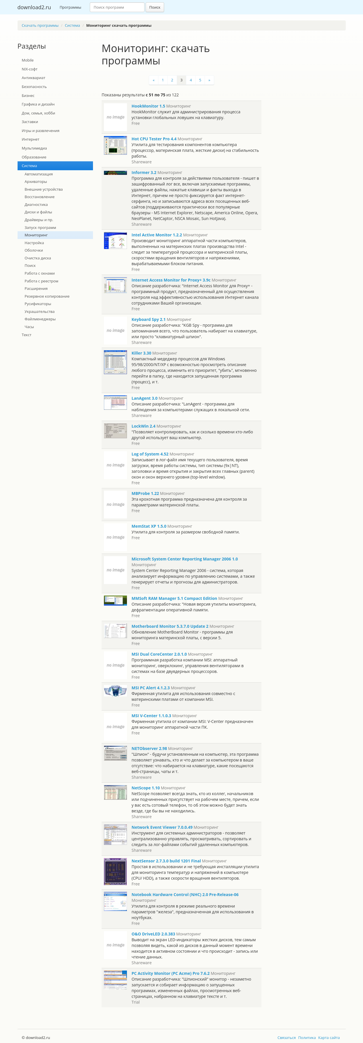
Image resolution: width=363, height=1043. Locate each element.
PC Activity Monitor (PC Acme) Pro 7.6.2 (171, 973)
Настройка (34, 242)
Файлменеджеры (40, 318)
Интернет (30, 139)
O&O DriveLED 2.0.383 (153, 934)
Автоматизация (39, 174)
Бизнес (28, 95)
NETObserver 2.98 (149, 748)
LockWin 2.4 (143, 426)
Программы (70, 7)
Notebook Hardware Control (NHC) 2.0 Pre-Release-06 (185, 894)
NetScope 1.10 (146, 788)
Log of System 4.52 (150, 454)
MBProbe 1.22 (145, 493)
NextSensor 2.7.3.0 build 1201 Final (166, 861)
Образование (34, 157)
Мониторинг (36, 235)
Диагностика (36, 204)
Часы (29, 326)
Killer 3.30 (141, 353)
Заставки (30, 121)
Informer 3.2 (144, 172)
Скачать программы (40, 25)
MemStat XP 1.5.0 (149, 526)
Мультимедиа (34, 148)
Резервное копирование (47, 296)
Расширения (36, 288)
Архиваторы (36, 181)
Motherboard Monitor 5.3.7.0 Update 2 (170, 626)
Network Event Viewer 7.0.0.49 (162, 827)
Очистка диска (38, 258)
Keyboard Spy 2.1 (149, 319)
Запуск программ (40, 227)
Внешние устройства (44, 189)
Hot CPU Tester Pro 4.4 (154, 138)
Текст (27, 334)
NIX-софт (30, 69)
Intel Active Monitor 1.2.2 (157, 235)
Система (72, 25)
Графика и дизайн (38, 104)
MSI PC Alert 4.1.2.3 (151, 687)
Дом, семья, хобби (38, 113)
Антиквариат (33, 77)
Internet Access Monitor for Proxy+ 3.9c (171, 280)
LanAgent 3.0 (144, 398)
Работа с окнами (40, 273)
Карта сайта (329, 1037)
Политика (307, 1037)
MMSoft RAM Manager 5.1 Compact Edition (174, 598)
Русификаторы (38, 303)
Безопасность (34, 86)
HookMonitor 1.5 (148, 106)
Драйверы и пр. (39, 219)
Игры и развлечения (41, 130)
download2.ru (34, 7)
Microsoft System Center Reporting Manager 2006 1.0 (185, 559)
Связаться (287, 1037)
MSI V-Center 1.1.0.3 (151, 715)
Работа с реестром (41, 281)
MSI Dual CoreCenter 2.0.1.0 (159, 654)
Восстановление (40, 196)
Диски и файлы (38, 212)
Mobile (28, 60)
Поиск (155, 7)
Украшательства (40, 311)
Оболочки (34, 250)
